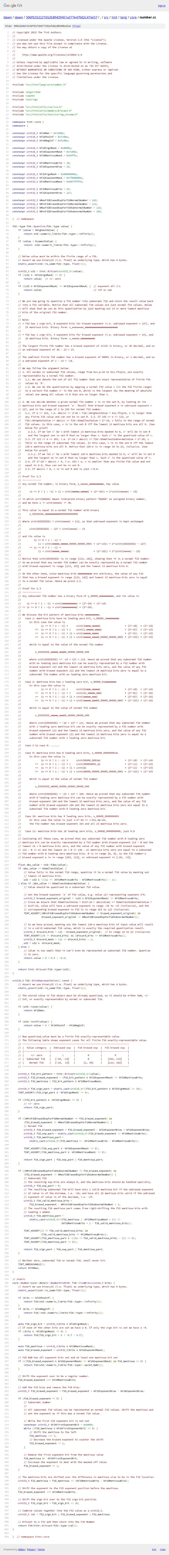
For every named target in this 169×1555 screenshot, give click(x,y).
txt (154, 1549)
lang (123, 17)
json (162, 1549)
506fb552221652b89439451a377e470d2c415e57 (61, 17)
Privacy (31, 1549)
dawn (8, 17)
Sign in (161, 5)
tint (114, 17)
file (76, 26)
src (106, 17)
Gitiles (21, 1549)
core (133, 17)
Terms (41, 1549)
